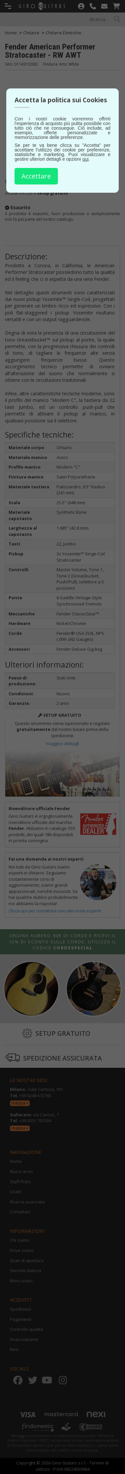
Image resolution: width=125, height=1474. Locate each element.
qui (85, 159)
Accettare (36, 176)
